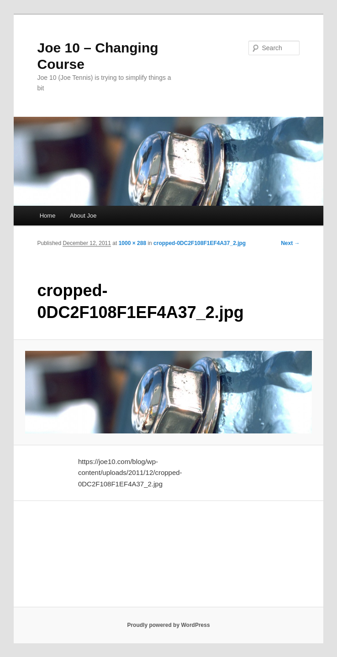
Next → (290, 243)
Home (48, 215)
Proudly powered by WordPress (168, 625)
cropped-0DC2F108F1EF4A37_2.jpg (199, 243)
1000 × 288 (132, 243)
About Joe (83, 215)
